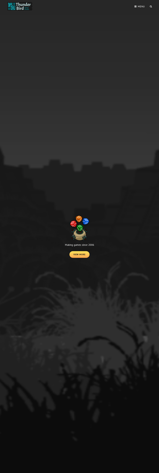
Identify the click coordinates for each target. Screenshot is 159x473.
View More (81, 255)
